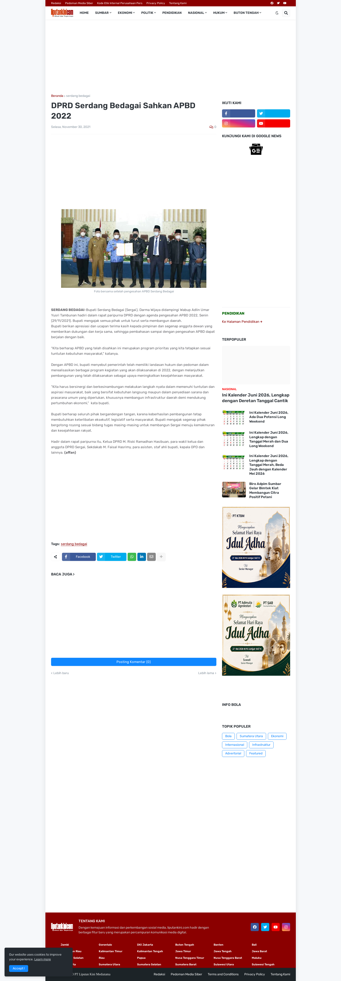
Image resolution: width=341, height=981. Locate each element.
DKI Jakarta (145, 944)
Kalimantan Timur (110, 951)
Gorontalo (105, 944)
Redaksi (56, 3)
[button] (277, 13)
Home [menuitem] (84, 13)
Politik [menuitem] (147, 13)
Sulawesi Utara (224, 964)
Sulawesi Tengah (263, 964)
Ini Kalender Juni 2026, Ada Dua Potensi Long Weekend (268, 417)
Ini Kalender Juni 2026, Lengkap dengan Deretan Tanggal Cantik (255, 397)
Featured (255, 753)
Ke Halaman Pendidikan (242, 322)
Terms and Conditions (223, 974)
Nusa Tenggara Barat (228, 957)
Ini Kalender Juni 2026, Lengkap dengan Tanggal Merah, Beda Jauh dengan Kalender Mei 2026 (268, 465)
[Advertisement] (170, 57)
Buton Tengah (184, 944)
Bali (254, 944)
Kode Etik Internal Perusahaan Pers (119, 3)
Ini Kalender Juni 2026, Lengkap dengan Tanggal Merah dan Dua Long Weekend (268, 439)
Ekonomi (277, 736)
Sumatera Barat (185, 964)
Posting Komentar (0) (133, 662)
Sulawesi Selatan (72, 957)
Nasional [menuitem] (196, 13)
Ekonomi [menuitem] (125, 13)
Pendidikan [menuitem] (172, 13)
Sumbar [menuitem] (102, 13)
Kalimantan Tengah (150, 951)
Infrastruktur (261, 745)
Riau (102, 957)
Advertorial (233, 753)
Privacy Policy (155, 3)
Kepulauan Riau (71, 951)
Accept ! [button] (19, 968)
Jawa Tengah (223, 951)
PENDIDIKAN (233, 313)
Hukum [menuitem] (219, 13)
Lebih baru (61, 673)
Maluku (257, 957)
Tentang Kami (178, 3)
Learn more (42, 959)
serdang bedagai (78, 96)
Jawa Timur (183, 951)
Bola (228, 736)
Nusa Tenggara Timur (189, 957)
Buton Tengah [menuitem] (246, 13)
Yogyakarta (68, 964)
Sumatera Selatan (149, 964)
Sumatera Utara (251, 736)
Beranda (57, 96)
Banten (218, 944)
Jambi (65, 944)
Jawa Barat (259, 951)
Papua (141, 957)
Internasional (234, 745)
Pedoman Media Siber (79, 3)
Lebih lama (206, 673)
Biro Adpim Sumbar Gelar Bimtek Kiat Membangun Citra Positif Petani (265, 490)
